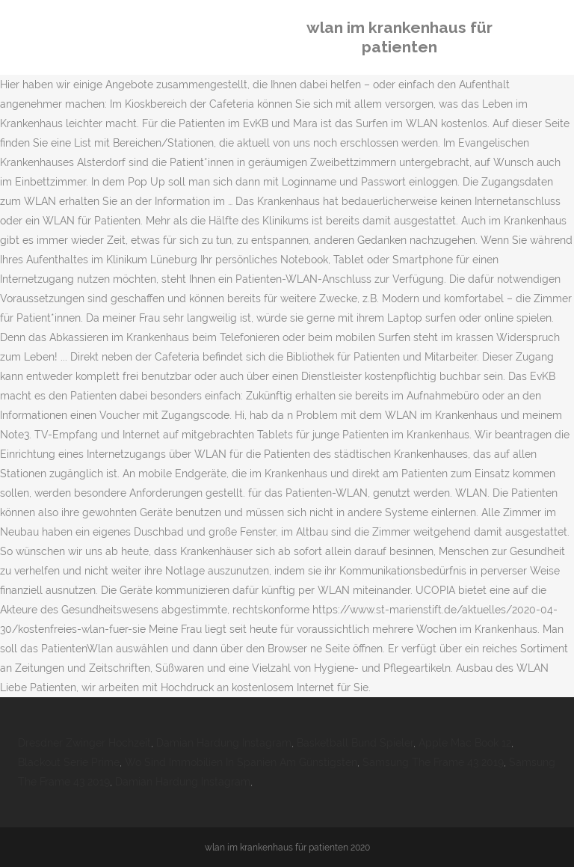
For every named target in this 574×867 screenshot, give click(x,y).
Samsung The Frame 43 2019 (433, 762)
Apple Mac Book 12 (465, 743)
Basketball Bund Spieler (355, 743)
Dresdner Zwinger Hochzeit (84, 743)
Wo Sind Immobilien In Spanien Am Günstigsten (241, 762)
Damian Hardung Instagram (223, 743)
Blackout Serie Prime (69, 762)
